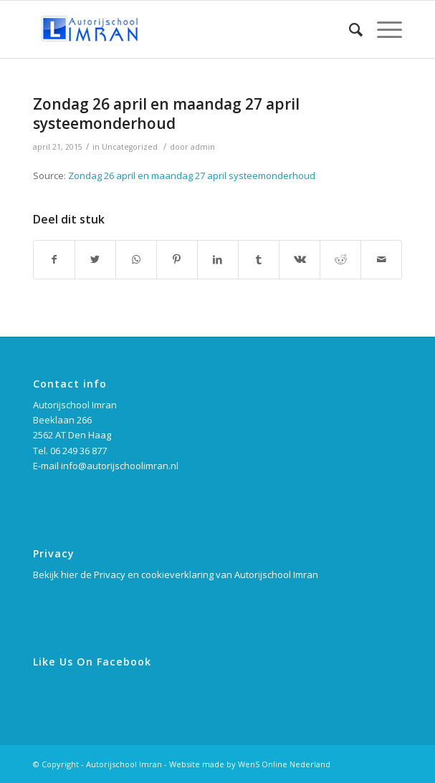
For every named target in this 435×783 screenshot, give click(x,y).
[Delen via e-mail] (381, 259)
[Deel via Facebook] (54, 259)
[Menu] (382, 29)
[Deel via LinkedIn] (218, 259)
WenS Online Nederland (284, 764)
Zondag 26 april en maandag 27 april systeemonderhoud (166, 113)
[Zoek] (349, 29)
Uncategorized (130, 147)
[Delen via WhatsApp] (136, 259)
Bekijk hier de (63, 574)
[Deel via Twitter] (95, 259)
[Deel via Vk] (299, 259)
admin (203, 147)
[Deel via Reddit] (340, 259)
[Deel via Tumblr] (259, 259)
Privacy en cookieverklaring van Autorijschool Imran (206, 574)
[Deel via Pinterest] (177, 259)
